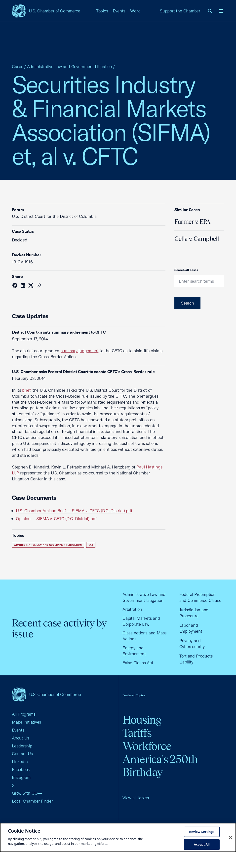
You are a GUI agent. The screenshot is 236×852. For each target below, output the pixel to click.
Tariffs (137, 733)
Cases (17, 66)
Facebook (21, 769)
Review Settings (201, 831)
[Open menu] (221, 11)
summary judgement (79, 350)
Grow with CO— (27, 793)
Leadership (22, 745)
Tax (90, 544)
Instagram (21, 777)
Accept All (202, 844)
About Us (20, 737)
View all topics (135, 797)
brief (26, 390)
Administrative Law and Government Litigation (69, 66)
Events (119, 10)
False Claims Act (137, 662)
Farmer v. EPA (192, 221)
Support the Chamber (180, 10)
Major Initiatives (26, 722)
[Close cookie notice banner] (230, 837)
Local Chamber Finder (32, 801)
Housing (141, 719)
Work (135, 10)
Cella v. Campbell (196, 238)
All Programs (23, 714)
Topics (102, 10)
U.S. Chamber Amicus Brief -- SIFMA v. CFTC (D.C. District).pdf (74, 510)
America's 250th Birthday (160, 766)
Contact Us (22, 753)
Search (187, 303)
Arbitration (132, 609)
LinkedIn (20, 761)
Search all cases (186, 270)
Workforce (146, 746)
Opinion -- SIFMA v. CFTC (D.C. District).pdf (56, 518)
